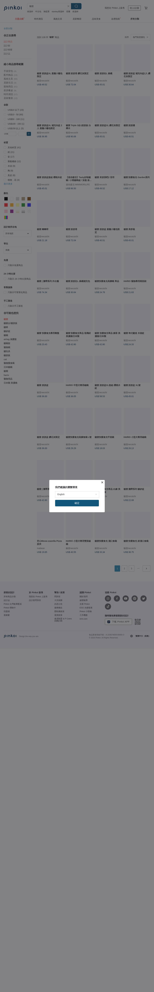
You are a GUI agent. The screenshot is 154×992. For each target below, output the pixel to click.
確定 (77, 503)
